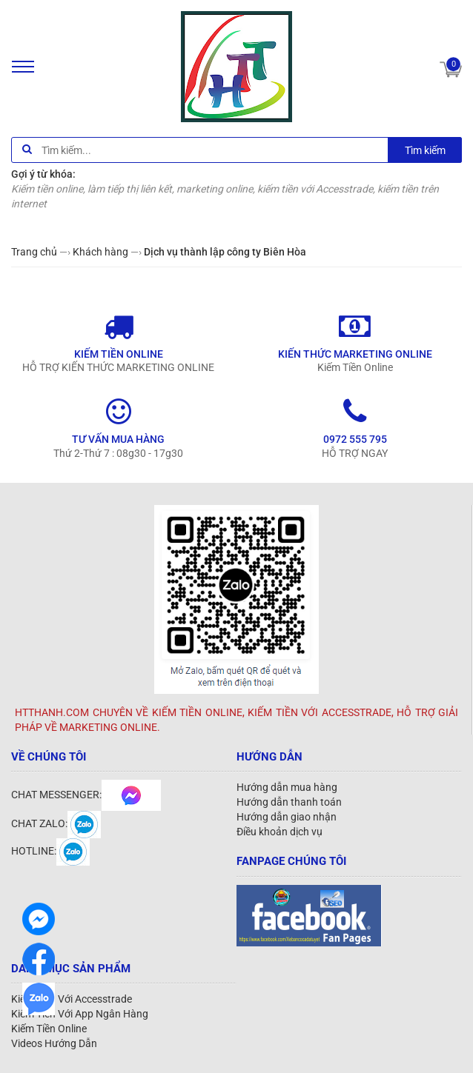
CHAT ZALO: (56, 823)
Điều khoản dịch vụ (279, 832)
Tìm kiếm (425, 150)
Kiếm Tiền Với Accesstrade (71, 999)
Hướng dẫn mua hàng (286, 787)
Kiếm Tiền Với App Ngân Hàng (79, 1014)
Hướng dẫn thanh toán (289, 802)
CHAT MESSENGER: (86, 794)
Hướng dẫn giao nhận (286, 817)
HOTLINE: (50, 851)
